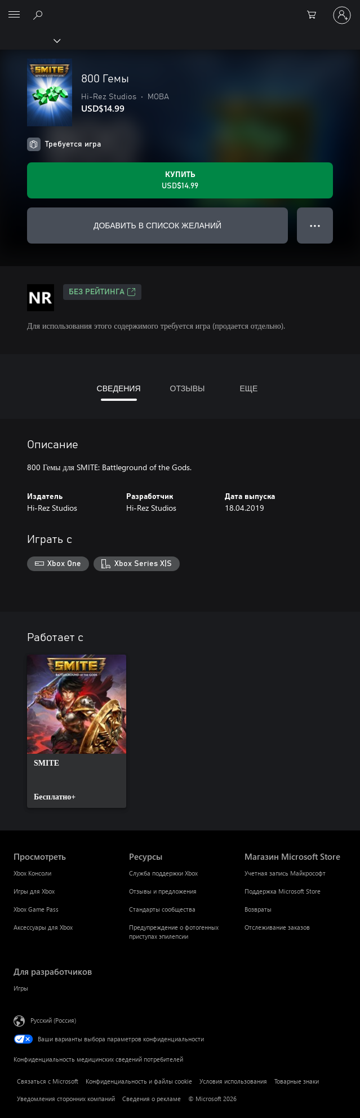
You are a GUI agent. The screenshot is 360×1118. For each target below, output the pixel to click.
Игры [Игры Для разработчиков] (21, 988)
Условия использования (233, 1081)
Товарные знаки (296, 1081)
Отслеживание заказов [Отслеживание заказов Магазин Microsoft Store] (277, 927)
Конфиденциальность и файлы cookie (139, 1081)
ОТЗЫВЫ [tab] (187, 388)
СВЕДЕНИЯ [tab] (119, 388)
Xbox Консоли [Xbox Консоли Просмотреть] (32, 873)
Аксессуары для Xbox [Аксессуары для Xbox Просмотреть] (43, 927)
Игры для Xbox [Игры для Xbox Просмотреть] (34, 891)
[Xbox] (29, 40)
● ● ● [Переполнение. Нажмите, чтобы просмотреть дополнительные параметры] (315, 225)
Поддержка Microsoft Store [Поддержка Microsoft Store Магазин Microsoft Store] (283, 891)
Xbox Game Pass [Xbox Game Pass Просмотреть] (36, 909)
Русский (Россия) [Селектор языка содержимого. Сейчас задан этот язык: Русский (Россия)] (53, 1019)
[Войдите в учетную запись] (341, 15)
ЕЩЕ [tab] (248, 388)
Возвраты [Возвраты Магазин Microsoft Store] (258, 909)
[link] (76, 731)
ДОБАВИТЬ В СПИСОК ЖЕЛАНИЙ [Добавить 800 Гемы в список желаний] (157, 225)
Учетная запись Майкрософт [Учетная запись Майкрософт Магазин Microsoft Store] (285, 873)
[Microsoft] (179, 8)
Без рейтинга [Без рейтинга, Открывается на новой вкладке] (102, 292)
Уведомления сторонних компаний (66, 1098)
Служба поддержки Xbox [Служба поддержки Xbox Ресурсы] (163, 873)
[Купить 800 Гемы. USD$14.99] (180, 180)
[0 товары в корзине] (314, 15)
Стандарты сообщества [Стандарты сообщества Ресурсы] (162, 909)
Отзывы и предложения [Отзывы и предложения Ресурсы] (163, 891)
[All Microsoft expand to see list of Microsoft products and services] (14, 15)
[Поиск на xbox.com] (39, 15)
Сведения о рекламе (151, 1098)
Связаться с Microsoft (47, 1081)
